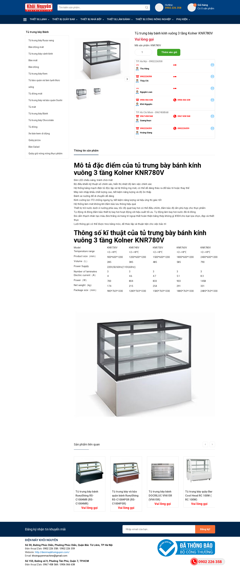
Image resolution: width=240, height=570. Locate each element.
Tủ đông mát (35, 93)
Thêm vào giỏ (169, 52)
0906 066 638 (67, 564)
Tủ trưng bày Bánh (38, 113)
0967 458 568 (50, 564)
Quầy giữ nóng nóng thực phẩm (45, 153)
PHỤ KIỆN (182, 19)
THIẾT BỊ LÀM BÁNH (118, 19)
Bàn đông (33, 67)
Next (127, 78)
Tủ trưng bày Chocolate (41, 120)
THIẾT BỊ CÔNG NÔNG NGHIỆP (153, 19)
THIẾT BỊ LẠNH (38, 19)
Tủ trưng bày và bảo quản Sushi (45, 100)
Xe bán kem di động (39, 133)
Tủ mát (32, 107)
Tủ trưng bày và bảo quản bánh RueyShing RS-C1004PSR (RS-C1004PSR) (125, 497)
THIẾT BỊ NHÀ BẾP (91, 19)
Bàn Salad (34, 146)
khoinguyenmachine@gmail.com (49, 555)
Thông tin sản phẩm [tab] (86, 150)
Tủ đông (33, 127)
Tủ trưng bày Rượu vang (41, 40)
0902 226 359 (67, 548)
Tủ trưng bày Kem (38, 73)
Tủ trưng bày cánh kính (40, 53)
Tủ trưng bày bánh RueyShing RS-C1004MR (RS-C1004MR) (87, 497)
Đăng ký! (205, 529)
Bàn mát (32, 60)
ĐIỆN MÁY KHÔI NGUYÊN (41, 540)
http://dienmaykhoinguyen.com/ (52, 552)
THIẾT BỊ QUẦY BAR (63, 19)
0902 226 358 (50, 548)
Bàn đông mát (36, 47)
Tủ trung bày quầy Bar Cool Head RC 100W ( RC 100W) (198, 495)
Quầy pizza (34, 140)
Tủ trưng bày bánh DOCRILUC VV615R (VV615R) (160, 495)
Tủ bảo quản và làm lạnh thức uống (44, 83)
